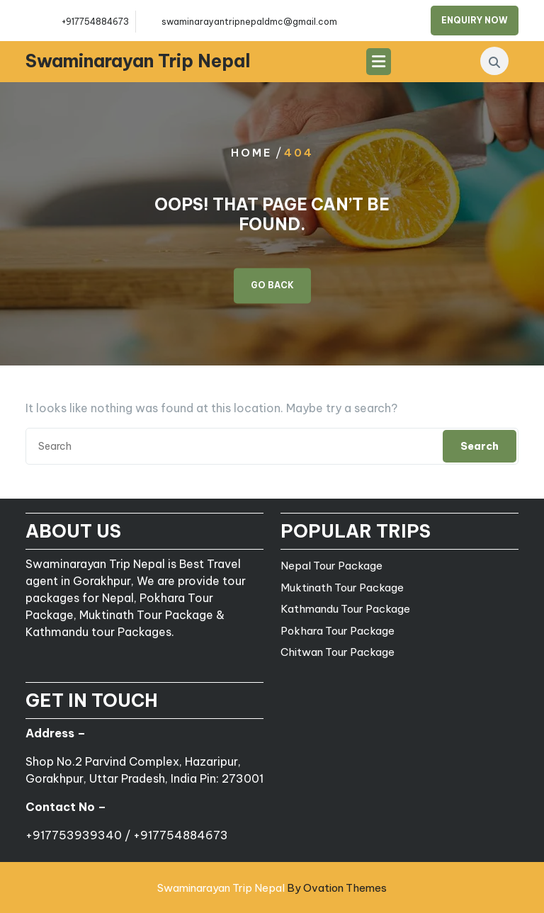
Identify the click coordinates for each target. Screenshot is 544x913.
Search (479, 446)
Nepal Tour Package (331, 565)
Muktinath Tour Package (342, 587)
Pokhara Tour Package (337, 630)
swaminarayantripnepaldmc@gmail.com (249, 21)
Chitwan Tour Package (337, 652)
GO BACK (272, 285)
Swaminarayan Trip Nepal (138, 61)
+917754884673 (95, 21)
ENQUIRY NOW (474, 20)
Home (252, 152)
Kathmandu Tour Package (345, 609)
